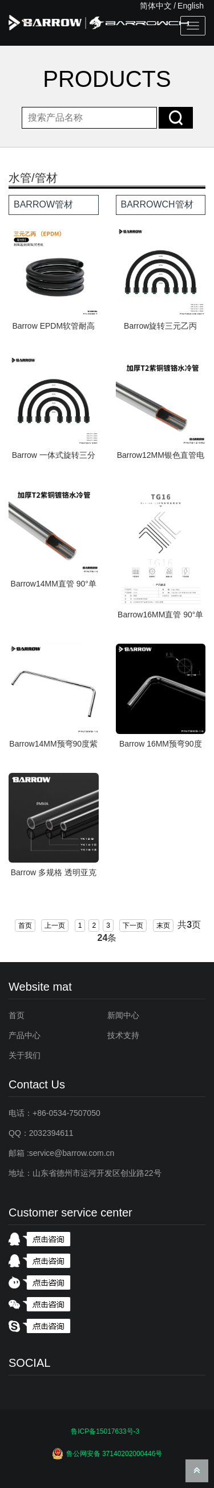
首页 (25, 925)
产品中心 (25, 1035)
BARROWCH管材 (157, 204)
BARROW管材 (43, 204)
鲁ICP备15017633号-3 (105, 1431)
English (190, 5)
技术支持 (123, 1035)
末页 (163, 925)
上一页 (55, 925)
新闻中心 (123, 1015)
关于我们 (25, 1055)
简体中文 (156, 5)
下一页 (133, 925)
